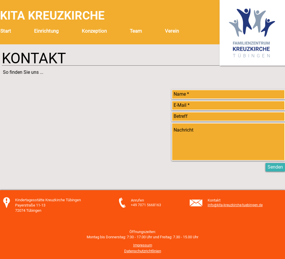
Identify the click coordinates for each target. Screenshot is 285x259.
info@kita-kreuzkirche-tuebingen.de (235, 205)
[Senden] (275, 167)
